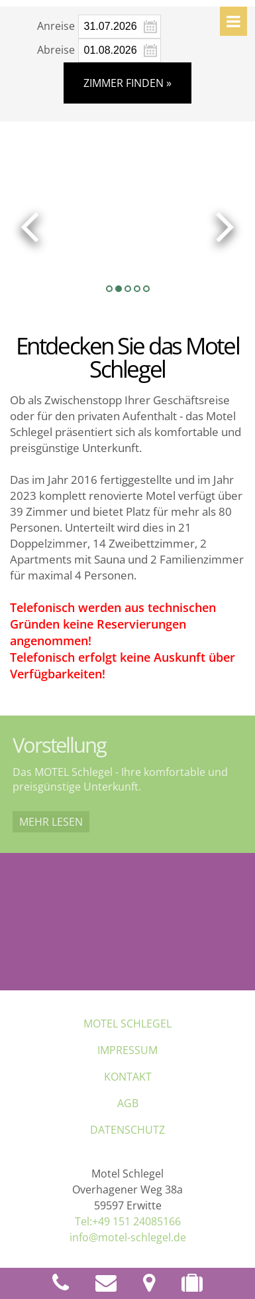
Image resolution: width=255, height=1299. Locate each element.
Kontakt (128, 1076)
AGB (127, 1103)
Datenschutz (127, 1129)
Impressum (127, 1050)
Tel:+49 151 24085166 (128, 1221)
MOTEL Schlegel (127, 1023)
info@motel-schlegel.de (128, 1237)
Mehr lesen (51, 821)
